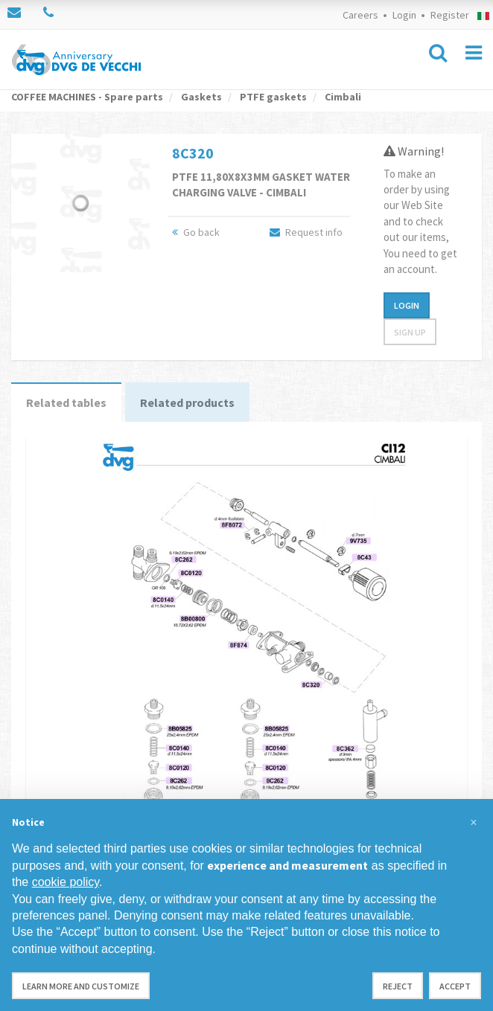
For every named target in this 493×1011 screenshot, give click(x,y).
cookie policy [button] (65, 882)
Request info (306, 232)
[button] (474, 823)
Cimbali (341, 96)
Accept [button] (455, 986)
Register (449, 15)
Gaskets (200, 96)
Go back (196, 232)
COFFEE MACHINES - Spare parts (87, 96)
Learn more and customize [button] (80, 986)
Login (404, 15)
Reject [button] (398, 986)
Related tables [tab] (66, 402)
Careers (360, 15)
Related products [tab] (187, 402)
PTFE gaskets (272, 96)
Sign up (410, 332)
